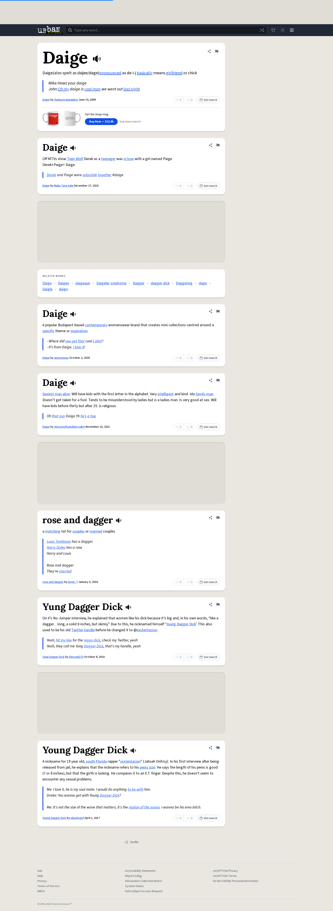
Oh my (63, 89)
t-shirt (97, 341)
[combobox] (166, 30)
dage (203, 283)
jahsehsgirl (77, 818)
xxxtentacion (147, 630)
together (104, 175)
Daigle (47, 289)
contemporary (96, 325)
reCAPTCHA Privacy (225, 871)
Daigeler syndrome (111, 283)
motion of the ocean (144, 807)
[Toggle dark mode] (282, 30)
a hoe (91, 416)
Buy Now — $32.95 (101, 121)
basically (144, 73)
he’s (83, 416)
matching (52, 531)
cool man (93, 89)
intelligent (166, 394)
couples (78, 531)
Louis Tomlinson (59, 541)
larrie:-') (73, 582)
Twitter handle (83, 630)
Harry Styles (56, 547)
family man (204, 394)
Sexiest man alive (56, 394)
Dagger (138, 283)
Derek (51, 175)
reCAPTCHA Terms (225, 876)
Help (40, 876)
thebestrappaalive (66, 100)
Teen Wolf (75, 159)
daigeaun (82, 283)
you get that (75, 341)
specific (48, 331)
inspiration (79, 331)
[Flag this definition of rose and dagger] (217, 517)
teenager (108, 159)
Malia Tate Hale (63, 186)
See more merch (130, 121)
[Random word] (261, 30)
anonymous (61, 358)
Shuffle (131, 842)
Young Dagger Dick (181, 624)
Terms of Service (48, 886)
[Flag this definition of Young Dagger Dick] (217, 747)
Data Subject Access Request (144, 891)
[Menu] (292, 30)
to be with (135, 789)
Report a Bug (133, 876)
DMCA (41, 891)
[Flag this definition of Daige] (216, 51)
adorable (90, 175)
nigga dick (92, 640)
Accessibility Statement (140, 871)
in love (129, 159)
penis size (147, 767)
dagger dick (160, 283)
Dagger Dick (93, 646)
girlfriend (174, 73)
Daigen (63, 283)
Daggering (184, 283)
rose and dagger (52, 582)
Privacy (42, 881)
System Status (134, 886)
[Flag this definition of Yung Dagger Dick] (217, 604)
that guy (58, 416)
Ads (39, 871)
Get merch (208, 100)
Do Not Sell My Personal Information (235, 881)
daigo (63, 289)
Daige (46, 100)
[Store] (273, 30)
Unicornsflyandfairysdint (69, 427)
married (96, 531)
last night (131, 89)
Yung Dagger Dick (53, 657)
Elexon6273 (76, 657)
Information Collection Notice (143, 881)
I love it (78, 347)
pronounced (110, 73)
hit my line (64, 640)
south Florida (96, 761)
